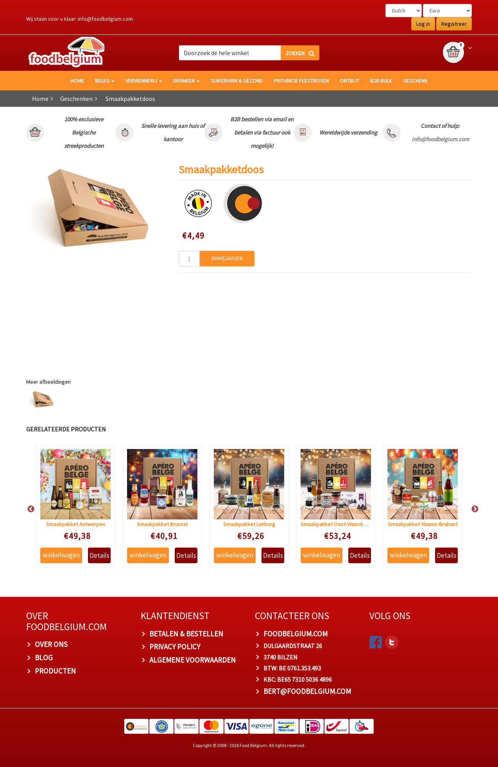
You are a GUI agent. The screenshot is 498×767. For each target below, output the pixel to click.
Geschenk (415, 80)
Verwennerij (143, 80)
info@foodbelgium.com (105, 18)
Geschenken (76, 98)
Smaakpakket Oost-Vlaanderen (337, 524)
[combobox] (249, 53)
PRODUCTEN (55, 670)
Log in (423, 23)
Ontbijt (349, 80)
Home (40, 98)
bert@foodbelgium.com (307, 691)
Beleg (105, 80)
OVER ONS (51, 644)
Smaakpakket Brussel (162, 524)
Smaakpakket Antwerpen (75, 524)
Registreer (454, 23)
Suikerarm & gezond (237, 80)
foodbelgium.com (295, 633)
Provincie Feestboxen (301, 80)
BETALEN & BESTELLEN (186, 633)
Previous (27, 509)
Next (471, 509)
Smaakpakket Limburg (249, 524)
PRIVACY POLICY (174, 646)
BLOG (44, 657)
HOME (77, 80)
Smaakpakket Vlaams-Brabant (422, 524)
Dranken (186, 80)
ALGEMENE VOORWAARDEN (192, 660)
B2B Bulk (381, 80)
